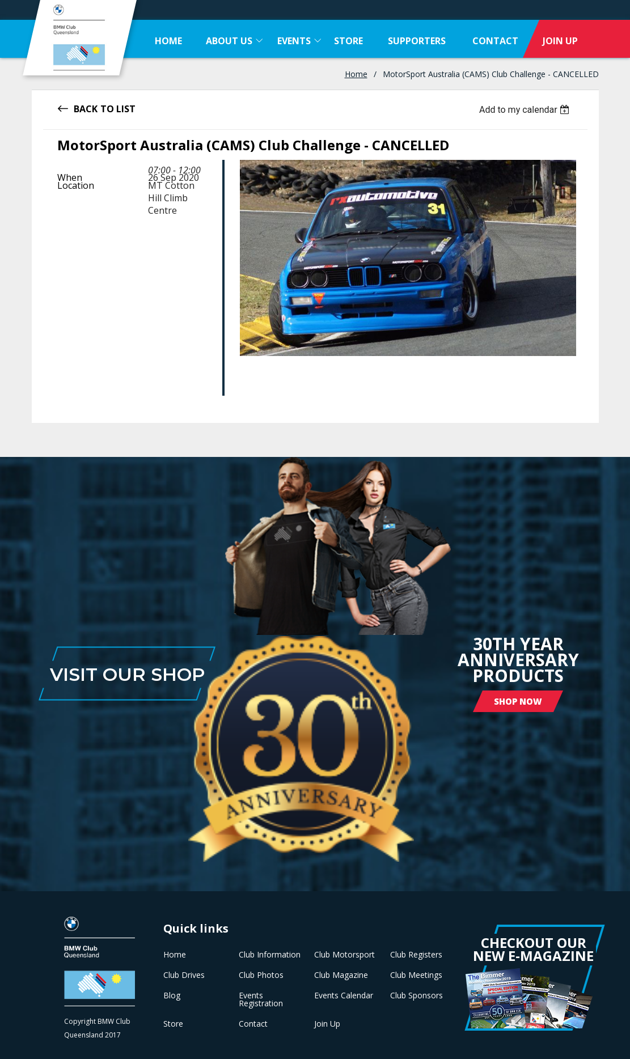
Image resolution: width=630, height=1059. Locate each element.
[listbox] (526, 110)
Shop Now (518, 701)
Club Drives (184, 975)
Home (356, 74)
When (69, 177)
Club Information (270, 955)
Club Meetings (416, 975)
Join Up (327, 1024)
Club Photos (261, 975)
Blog (171, 995)
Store (173, 1024)
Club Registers (416, 955)
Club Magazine (341, 975)
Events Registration (261, 999)
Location (75, 185)
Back (86, 108)
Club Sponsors (416, 995)
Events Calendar (343, 995)
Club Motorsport (344, 955)
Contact (253, 1024)
